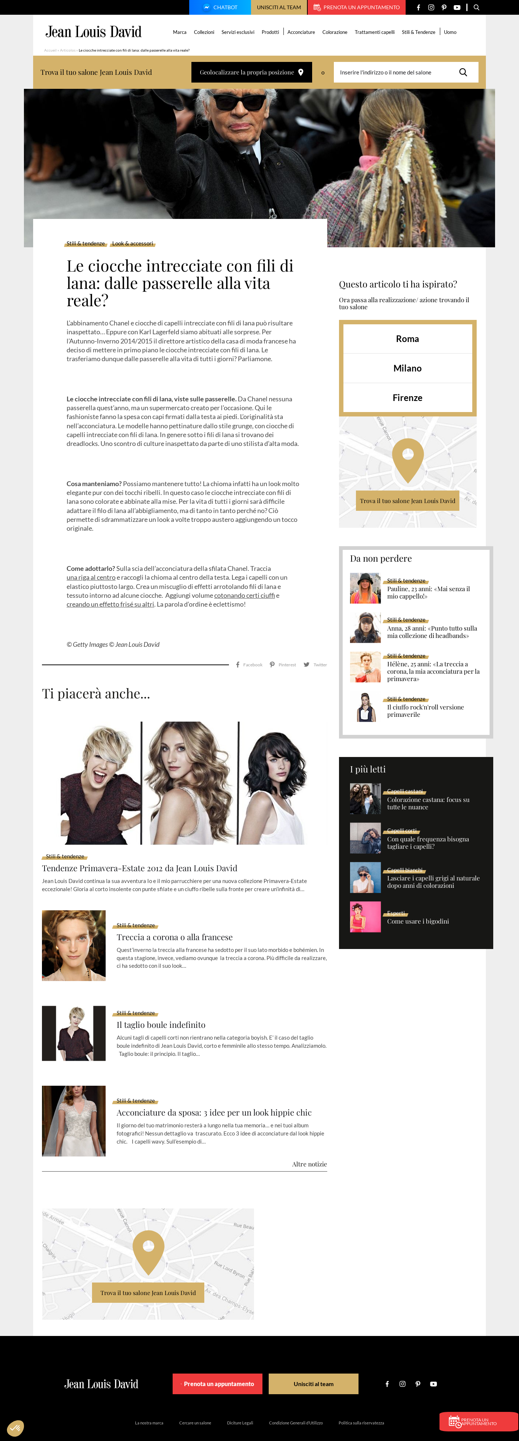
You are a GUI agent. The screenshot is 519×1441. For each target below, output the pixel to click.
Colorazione (336, 32)
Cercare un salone (195, 1402)
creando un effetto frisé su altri (110, 604)
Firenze (408, 397)
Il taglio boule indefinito (164, 1004)
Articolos (67, 50)
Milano (407, 368)
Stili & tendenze (86, 244)
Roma (407, 338)
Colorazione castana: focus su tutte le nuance (428, 803)
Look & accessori (132, 244)
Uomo (451, 32)
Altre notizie (309, 1143)
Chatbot (219, 8)
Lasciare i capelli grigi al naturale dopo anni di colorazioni (433, 882)
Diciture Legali (240, 1402)
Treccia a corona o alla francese (179, 916)
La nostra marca (149, 1402)
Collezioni (205, 32)
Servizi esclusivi (239, 32)
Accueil (50, 50)
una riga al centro (91, 577)
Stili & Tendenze (420, 32)
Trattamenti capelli (376, 32)
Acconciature (302, 32)
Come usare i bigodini (418, 921)
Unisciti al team (279, 7)
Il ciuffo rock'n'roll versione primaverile (425, 711)
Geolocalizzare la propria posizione (252, 72)
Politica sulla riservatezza (361, 1402)
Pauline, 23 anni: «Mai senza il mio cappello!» (428, 592)
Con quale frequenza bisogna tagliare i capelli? (428, 842)
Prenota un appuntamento (357, 7)
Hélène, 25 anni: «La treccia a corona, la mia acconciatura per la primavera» (433, 671)
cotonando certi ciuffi (244, 595)
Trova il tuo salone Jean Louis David (407, 501)
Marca (181, 32)
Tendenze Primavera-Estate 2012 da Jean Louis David (147, 847)
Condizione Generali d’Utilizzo (296, 1402)
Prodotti (271, 32)
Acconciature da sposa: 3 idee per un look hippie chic (221, 1091)
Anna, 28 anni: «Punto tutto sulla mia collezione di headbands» (432, 632)
